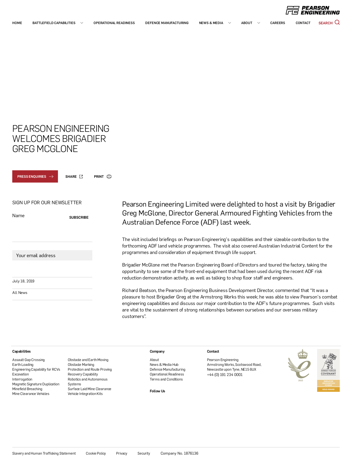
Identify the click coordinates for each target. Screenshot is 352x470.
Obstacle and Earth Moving (88, 359)
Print (102, 176)
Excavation (20, 374)
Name (18, 215)
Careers (277, 23)
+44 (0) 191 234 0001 (225, 374)
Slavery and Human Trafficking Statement (43, 453)
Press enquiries (35, 176)
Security (144, 453)
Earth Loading (22, 364)
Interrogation (22, 379)
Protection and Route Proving (90, 369)
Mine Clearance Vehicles (30, 393)
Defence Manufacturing (167, 23)
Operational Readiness (114, 23)
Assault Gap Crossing (28, 359)
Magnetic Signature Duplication (35, 384)
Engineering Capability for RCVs (36, 369)
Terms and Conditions (166, 379)
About (246, 23)
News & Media (211, 23)
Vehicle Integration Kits (85, 393)
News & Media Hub (164, 364)
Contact (303, 23)
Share (74, 176)
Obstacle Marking (81, 364)
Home (17, 23)
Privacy (121, 453)
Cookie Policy (96, 453)
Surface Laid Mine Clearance (89, 389)
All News (19, 292)
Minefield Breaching (27, 389)
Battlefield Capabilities (53, 23)
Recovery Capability (83, 374)
